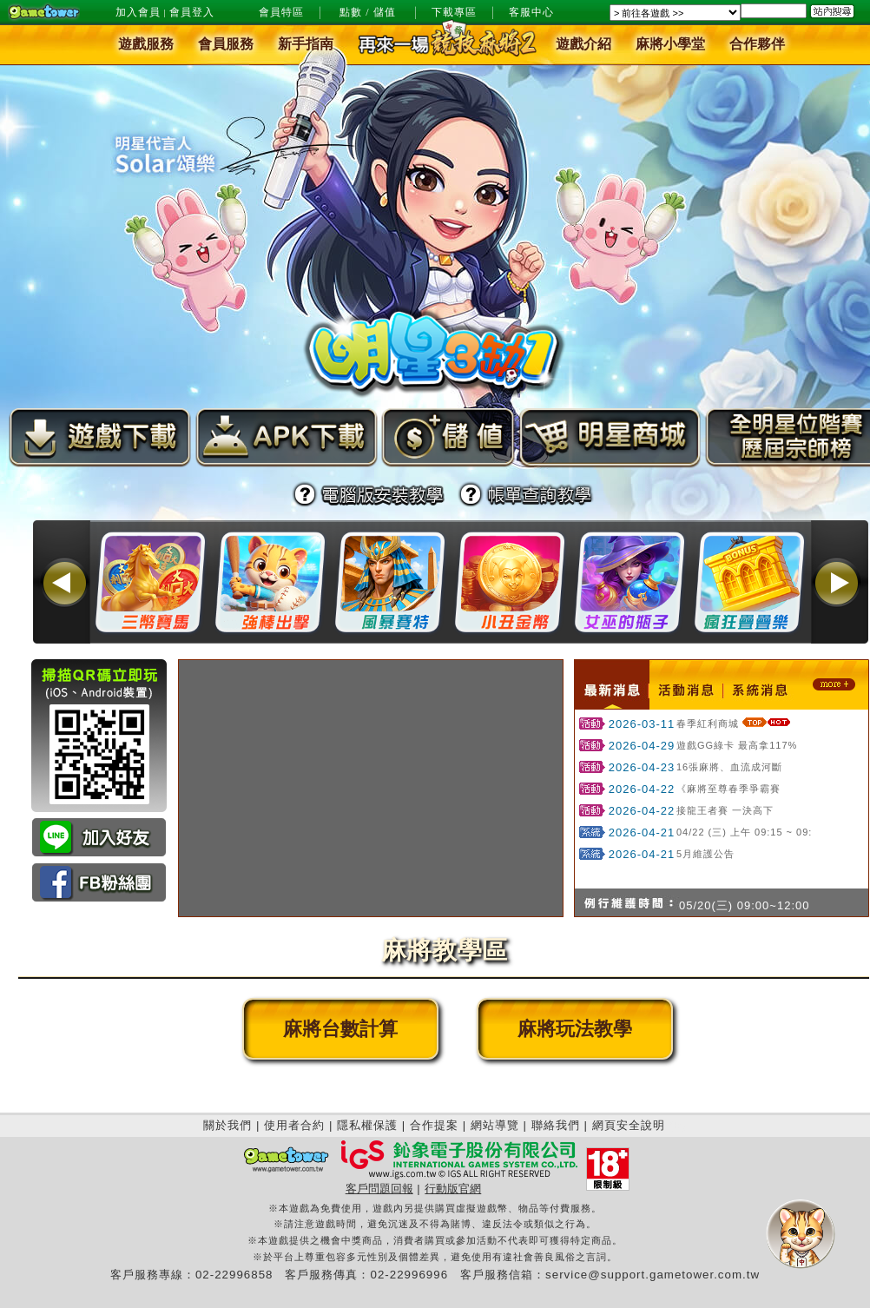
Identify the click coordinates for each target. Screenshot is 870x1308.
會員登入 (191, 12)
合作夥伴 (757, 44)
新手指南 (305, 44)
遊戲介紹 (583, 44)
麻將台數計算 (340, 1029)
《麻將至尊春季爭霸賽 (728, 788)
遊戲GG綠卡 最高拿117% (736, 745)
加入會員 (138, 12)
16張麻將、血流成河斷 (729, 767)
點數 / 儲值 (367, 12)
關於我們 (227, 1125)
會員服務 (226, 44)
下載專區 (454, 12)
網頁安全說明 (628, 1125)
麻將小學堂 (670, 44)
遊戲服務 (146, 44)
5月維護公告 (705, 854)
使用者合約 (294, 1125)
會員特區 (281, 12)
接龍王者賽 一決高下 (725, 810)
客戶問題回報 (379, 1188)
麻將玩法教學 (574, 1029)
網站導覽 (495, 1125)
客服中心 (531, 12)
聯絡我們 (555, 1125)
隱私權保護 (367, 1125)
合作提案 (434, 1125)
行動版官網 (453, 1188)
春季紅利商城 (707, 723)
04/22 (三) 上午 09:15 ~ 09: (744, 832)
